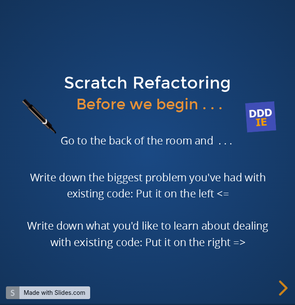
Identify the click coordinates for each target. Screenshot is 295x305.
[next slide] (281, 288)
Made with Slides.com (54, 292)
